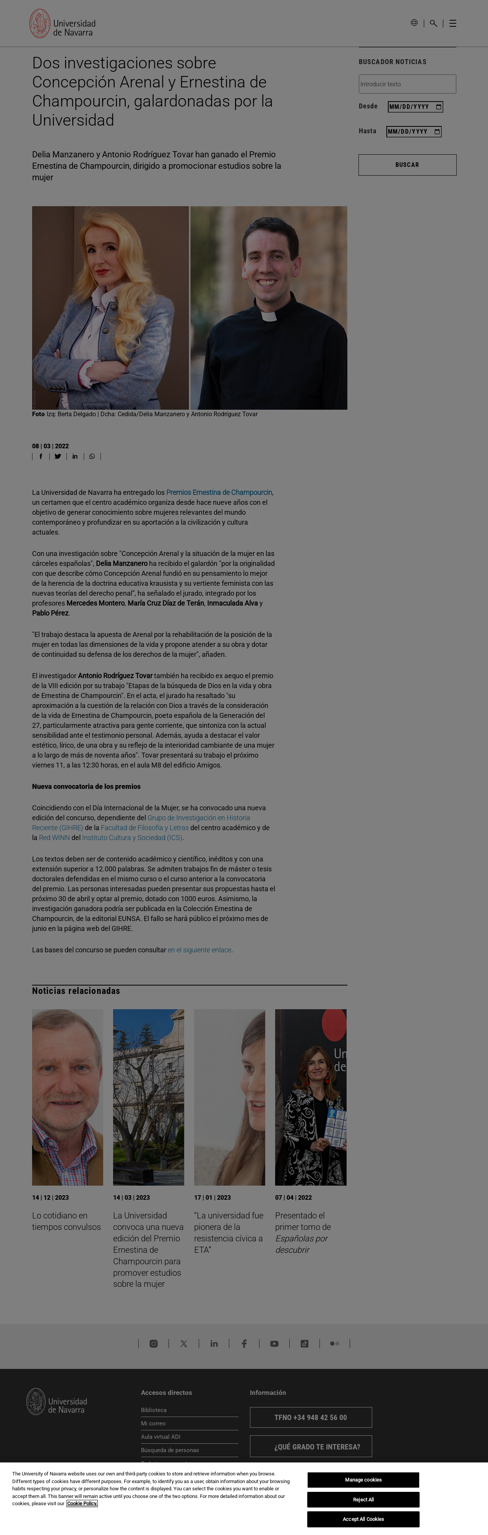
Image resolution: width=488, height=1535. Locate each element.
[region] (244, 1498)
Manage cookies (363, 1480)
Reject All (363, 1500)
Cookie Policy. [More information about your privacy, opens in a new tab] (82, 1503)
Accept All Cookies (363, 1519)
